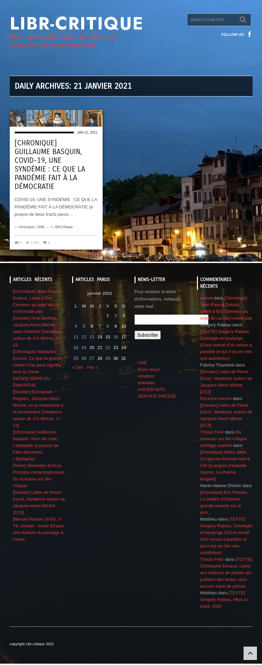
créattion (146, 376)
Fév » (92, 367)
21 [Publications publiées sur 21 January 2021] (99, 347)
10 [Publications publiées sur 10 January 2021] (123, 326)
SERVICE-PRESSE (157, 396)
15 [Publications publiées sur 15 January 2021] (107, 336)
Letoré (206, 298)
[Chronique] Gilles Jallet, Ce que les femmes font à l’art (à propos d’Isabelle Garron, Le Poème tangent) (225, 465)
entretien (146, 382)
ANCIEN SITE (151, 389)
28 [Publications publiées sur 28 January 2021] (99, 358)
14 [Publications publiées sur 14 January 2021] (99, 336)
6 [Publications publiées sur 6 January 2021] (92, 326)
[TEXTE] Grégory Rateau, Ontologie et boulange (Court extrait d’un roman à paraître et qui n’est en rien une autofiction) (226, 345)
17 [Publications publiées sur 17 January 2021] (123, 336)
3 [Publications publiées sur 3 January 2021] (123, 315)
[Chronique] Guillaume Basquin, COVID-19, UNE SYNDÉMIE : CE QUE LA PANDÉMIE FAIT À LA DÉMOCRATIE (50, 165)
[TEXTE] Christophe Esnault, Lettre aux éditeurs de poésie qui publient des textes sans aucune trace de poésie (226, 573)
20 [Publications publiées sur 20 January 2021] (92, 347)
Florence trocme (216, 398)
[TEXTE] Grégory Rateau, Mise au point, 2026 (224, 599)
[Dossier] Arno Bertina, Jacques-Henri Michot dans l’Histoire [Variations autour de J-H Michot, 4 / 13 (37, 331)
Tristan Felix (212, 432)
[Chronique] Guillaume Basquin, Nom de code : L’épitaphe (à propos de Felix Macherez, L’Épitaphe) (36, 445)
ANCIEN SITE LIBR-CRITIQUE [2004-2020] (53, 45)
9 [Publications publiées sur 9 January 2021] (115, 326)
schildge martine (216, 445)
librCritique (64, 227)
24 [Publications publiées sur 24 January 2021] (123, 347)
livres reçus (149, 369)
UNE (41, 227)
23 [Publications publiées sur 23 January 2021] (115, 347)
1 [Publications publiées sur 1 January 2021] (108, 315)
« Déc (78, 367)
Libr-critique (77, 23)
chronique (26, 227)
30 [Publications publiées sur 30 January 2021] (115, 358)
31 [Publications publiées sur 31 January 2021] (123, 358)
